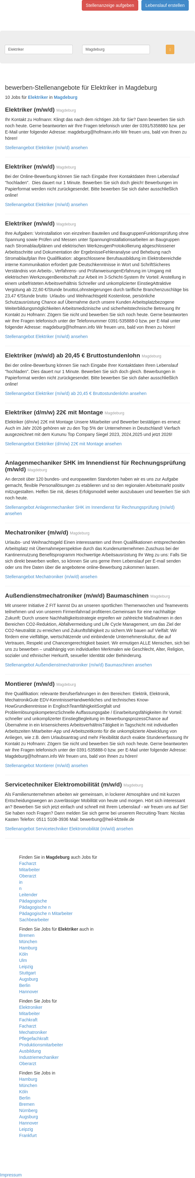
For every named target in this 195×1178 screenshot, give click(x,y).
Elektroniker (30, 1007)
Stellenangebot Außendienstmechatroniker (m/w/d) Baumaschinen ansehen (78, 664)
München (28, 941)
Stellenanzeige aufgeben (110, 5)
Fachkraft (28, 1019)
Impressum (11, 1174)
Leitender (28, 894)
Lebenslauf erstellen (165, 5)
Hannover (28, 991)
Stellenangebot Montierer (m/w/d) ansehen (46, 765)
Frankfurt (28, 1135)
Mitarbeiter (29, 869)
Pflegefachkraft (33, 1038)
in (21, 882)
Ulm (23, 960)
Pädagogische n (34, 907)
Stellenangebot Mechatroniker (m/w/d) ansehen (51, 576)
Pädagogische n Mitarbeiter (45, 913)
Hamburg (28, 947)
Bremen (26, 935)
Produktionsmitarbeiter (41, 1044)
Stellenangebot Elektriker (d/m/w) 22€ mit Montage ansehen (63, 443)
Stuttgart (27, 972)
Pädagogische (33, 900)
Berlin (24, 985)
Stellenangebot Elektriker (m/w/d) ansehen (46, 147)
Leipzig (26, 966)
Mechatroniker (33, 1032)
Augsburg (28, 979)
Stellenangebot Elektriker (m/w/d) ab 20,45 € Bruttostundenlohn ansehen (75, 393)
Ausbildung (30, 1051)
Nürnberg (28, 1110)
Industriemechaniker (39, 1057)
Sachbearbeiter (34, 919)
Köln (23, 954)
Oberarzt (27, 875)
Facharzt (27, 863)
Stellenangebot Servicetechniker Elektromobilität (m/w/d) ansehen (69, 828)
